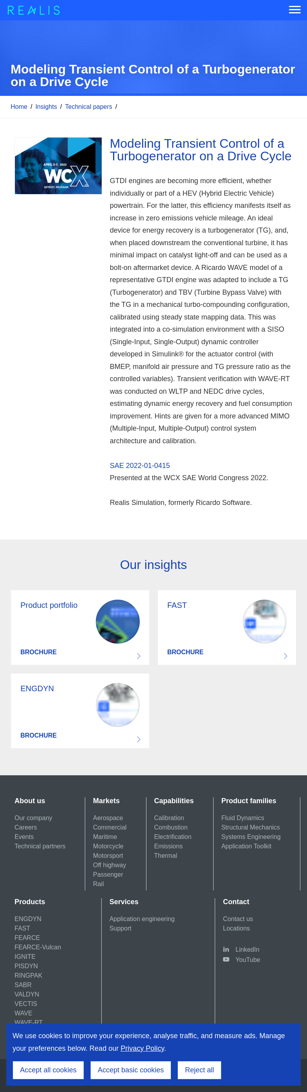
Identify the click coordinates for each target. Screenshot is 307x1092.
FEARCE (27, 937)
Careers (26, 827)
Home (19, 106)
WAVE (23, 1013)
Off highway (109, 865)
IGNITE (25, 956)
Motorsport (108, 855)
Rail (98, 884)
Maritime (105, 836)
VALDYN (27, 994)
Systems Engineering (251, 836)
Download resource (80, 627)
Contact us (238, 919)
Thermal (165, 855)
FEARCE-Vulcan (38, 947)
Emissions (168, 846)
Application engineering (142, 919)
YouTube (248, 959)
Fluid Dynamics (242, 818)
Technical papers (88, 106)
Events (24, 836)
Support (121, 928)
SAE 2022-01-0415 (140, 466)
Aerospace (108, 818)
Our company (33, 818)
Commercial (109, 827)
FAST (22, 928)
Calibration (169, 818)
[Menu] (295, 10)
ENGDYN (28, 919)
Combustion (171, 827)
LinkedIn (247, 949)
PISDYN (26, 966)
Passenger (108, 874)
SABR (23, 985)
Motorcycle (108, 846)
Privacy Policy (142, 1048)
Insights (46, 106)
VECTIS (26, 1003)
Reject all (199, 1070)
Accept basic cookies (131, 1070)
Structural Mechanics (250, 827)
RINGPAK (28, 975)
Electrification (173, 836)
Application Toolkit (246, 846)
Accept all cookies (48, 1070)
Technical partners (40, 846)
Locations (236, 928)
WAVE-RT (29, 1022)
